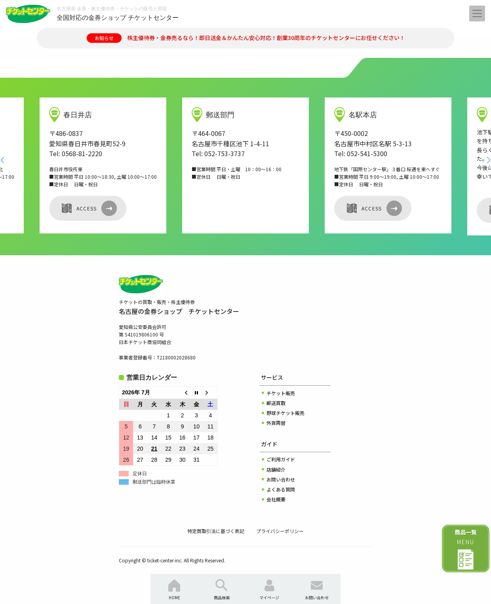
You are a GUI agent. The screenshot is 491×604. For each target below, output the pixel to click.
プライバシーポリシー (280, 531)
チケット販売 (280, 393)
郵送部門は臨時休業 (154, 482)
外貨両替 (275, 422)
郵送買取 (275, 402)
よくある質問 (280, 489)
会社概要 (275, 499)
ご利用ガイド (280, 459)
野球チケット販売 (285, 412)
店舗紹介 (275, 469)
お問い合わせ (280, 479)
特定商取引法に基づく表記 (215, 531)
